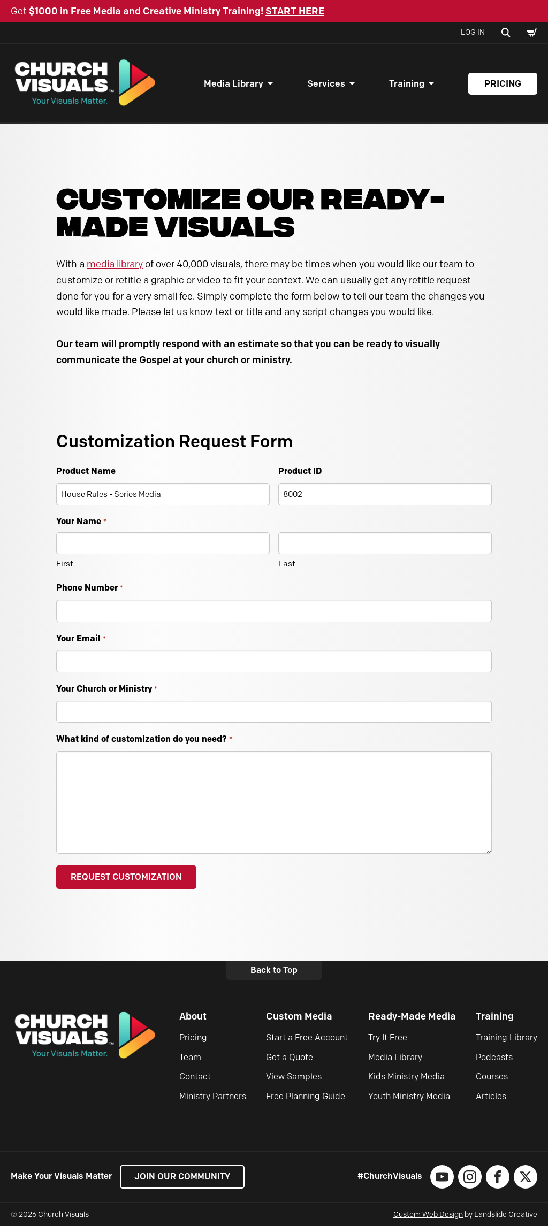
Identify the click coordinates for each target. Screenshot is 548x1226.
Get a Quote (289, 1057)
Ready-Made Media (412, 1016)
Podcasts (494, 1057)
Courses (492, 1076)
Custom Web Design (428, 1214)
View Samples (294, 1076)
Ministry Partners (212, 1096)
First (64, 564)
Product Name (86, 470)
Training (406, 83)
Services (326, 83)
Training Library (506, 1037)
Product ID (300, 470)
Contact (195, 1076)
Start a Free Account (307, 1037)
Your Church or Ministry (106, 689)
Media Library (233, 83)
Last (286, 564)
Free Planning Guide (305, 1096)
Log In (473, 32)
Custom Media (299, 1016)
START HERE (294, 11)
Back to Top (274, 970)
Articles (491, 1096)
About (193, 1016)
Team (190, 1057)
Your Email (80, 639)
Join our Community (182, 1176)
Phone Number (89, 588)
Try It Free (387, 1037)
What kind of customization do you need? (144, 739)
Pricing (502, 83)
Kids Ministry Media (406, 1076)
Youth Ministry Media (409, 1096)
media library (115, 264)
